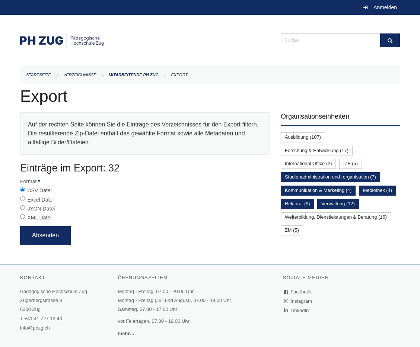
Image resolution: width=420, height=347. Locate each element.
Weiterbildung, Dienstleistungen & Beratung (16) (336, 217)
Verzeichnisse (79, 75)
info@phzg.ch (35, 328)
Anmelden (385, 7)
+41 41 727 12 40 (43, 318)
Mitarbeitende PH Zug (134, 75)
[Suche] (390, 40)
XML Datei (39, 218)
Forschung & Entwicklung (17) (317, 150)
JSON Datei (41, 209)
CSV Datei (39, 190)
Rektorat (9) (297, 203)
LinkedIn (297, 310)
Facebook (298, 292)
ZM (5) (292, 230)
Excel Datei (40, 200)
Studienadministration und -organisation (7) (330, 177)
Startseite (38, 75)
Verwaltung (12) (338, 203)
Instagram (298, 301)
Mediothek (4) (377, 190)
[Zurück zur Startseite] (145, 39)
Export (179, 75)
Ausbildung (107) (303, 137)
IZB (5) (350, 163)
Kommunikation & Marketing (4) (318, 190)
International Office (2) (308, 163)
